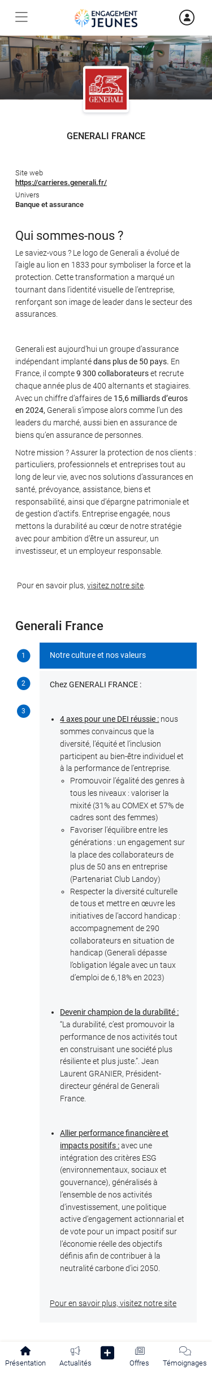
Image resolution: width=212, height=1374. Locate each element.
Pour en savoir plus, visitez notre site (113, 1303)
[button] (107, 1355)
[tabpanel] (118, 983)
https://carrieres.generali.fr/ (61, 182)
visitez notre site (115, 586)
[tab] (23, 656)
